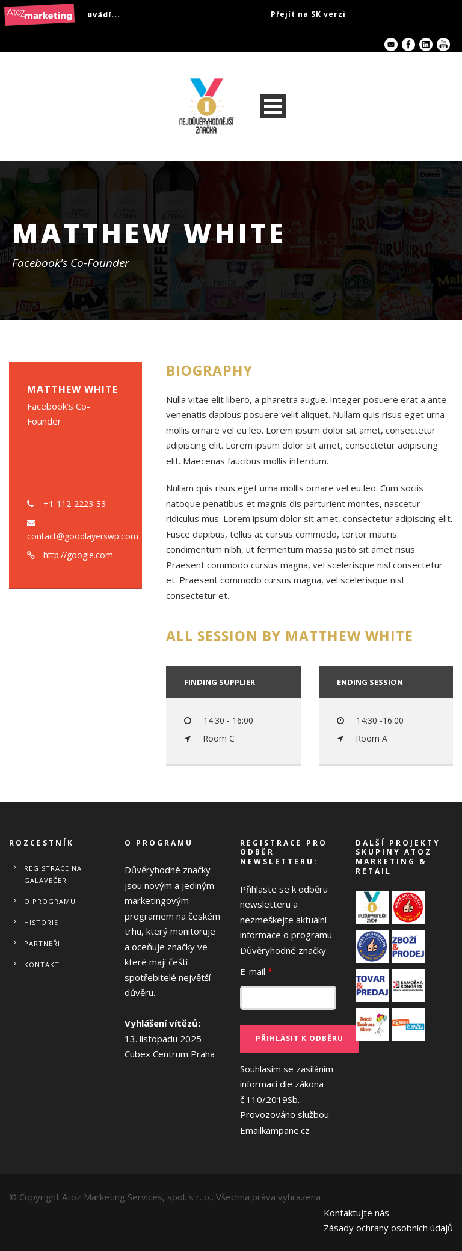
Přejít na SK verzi (308, 14)
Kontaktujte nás (356, 1212)
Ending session (370, 682)
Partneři (42, 943)
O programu (50, 901)
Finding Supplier (219, 682)
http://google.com (78, 555)
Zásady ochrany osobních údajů (388, 1228)
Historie (41, 922)
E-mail (256, 971)
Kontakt (42, 964)
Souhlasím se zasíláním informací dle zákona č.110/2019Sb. (286, 1099)
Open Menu (273, 106)
